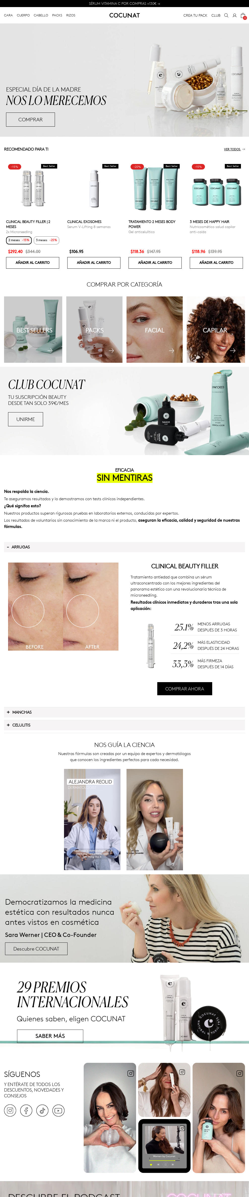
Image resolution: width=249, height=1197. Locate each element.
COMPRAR (30, 120)
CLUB (215, 15)
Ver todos (234, 149)
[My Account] (234, 15)
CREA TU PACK (195, 15)
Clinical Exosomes (84, 221)
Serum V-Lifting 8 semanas (89, 227)
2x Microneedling (19, 232)
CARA (8, 15)
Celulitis (18, 724)
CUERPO (23, 15)
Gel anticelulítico (142, 232)
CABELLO (41, 15)
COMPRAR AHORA (184, 688)
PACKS (57, 15)
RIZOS (70, 15)
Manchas (19, 711)
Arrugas (18, 546)
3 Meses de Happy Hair (209, 221)
